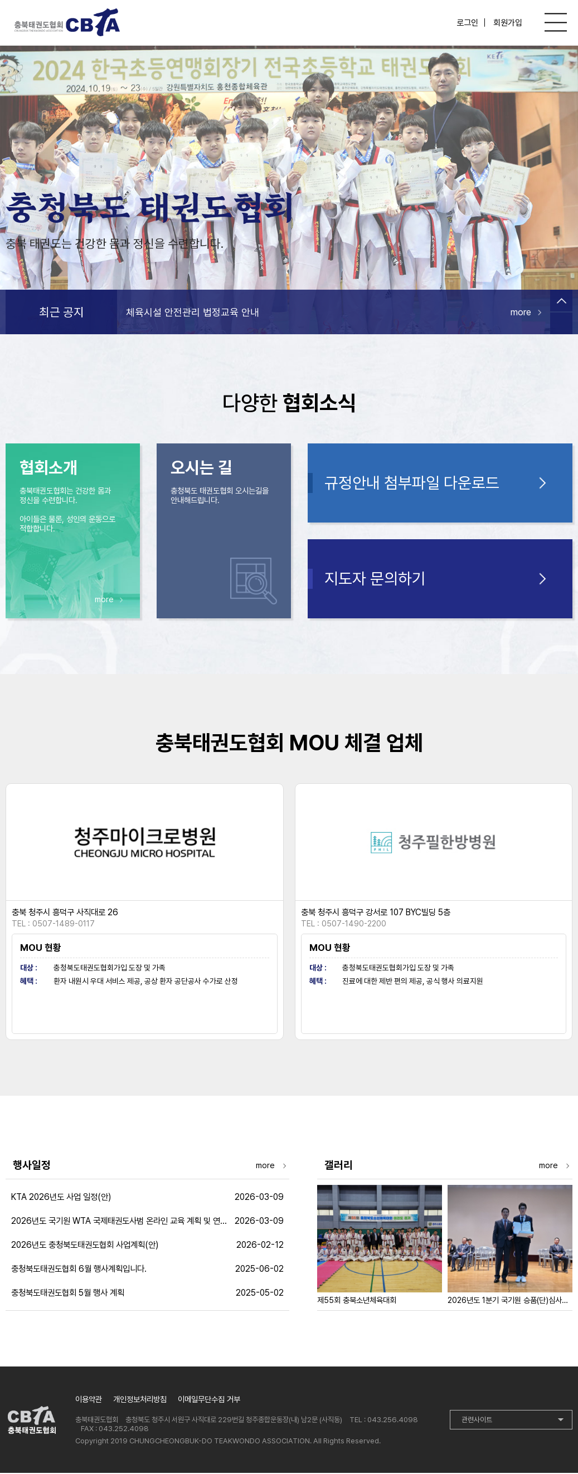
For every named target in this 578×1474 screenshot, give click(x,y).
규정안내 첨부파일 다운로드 (411, 484)
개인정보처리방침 (140, 1400)
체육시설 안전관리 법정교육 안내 (192, 313)
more (521, 312)
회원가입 (507, 23)
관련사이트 (477, 1421)
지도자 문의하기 (375, 579)
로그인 (467, 23)
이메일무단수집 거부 (209, 1400)
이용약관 (88, 1400)
